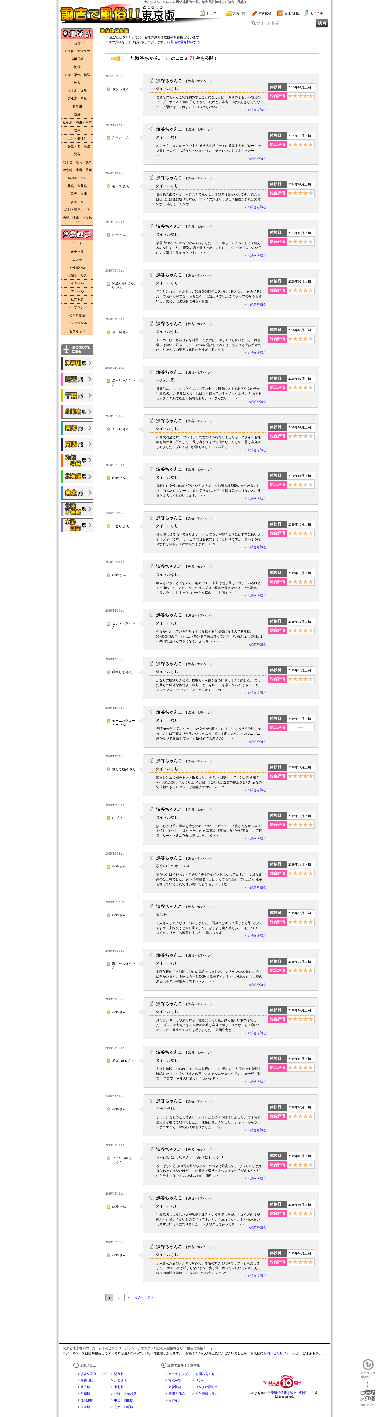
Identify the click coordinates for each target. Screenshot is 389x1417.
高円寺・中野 (77, 178)
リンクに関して (206, 1387)
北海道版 (120, 1380)
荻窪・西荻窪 (77, 186)
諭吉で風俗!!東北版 (77, 493)
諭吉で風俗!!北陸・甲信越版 (77, 509)
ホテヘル (77, 283)
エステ (77, 260)
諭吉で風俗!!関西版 (77, 444)
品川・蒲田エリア (77, 210)
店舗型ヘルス (77, 275)
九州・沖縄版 (123, 1407)
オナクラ (77, 252)
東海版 (85, 1407)
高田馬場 (77, 59)
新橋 (77, 115)
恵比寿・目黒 (77, 99)
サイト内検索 (268, 23)
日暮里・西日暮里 (77, 146)
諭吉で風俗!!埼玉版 (77, 379)
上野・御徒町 (77, 138)
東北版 (119, 1387)
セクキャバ (77, 331)
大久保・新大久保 (77, 51)
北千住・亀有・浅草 (77, 162)
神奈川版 (87, 1380)
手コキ (77, 244)
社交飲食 (77, 299)
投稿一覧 (238, 13)
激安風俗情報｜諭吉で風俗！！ (290, 1393)
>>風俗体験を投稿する (183, 42)
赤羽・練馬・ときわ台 (77, 219)
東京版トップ (178, 1374)
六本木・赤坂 (77, 91)
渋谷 (77, 83)
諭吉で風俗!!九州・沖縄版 (77, 460)
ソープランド (77, 307)
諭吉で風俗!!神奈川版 (77, 363)
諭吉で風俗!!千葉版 (77, 395)
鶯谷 (77, 154)
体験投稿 (264, 13)
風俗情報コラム (206, 1394)
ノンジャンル (77, 323)
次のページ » (143, 1297)
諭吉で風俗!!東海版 (77, 428)
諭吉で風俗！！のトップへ (367, 1393)
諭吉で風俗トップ (93, 1374)
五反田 (77, 107)
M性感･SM (77, 268)
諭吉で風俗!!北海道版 (77, 476)
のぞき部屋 (77, 315)
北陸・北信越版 (125, 1394)
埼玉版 (85, 1387)
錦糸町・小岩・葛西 (77, 170)
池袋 (77, 67)
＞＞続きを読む (255, 110)
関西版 (119, 1374)
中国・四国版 (123, 1400)
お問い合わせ (205, 1374)
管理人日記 (292, 13)
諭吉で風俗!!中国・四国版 (77, 525)
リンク (200, 1380)
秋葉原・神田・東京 (77, 122)
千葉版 (85, 1394)
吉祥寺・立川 (77, 194)
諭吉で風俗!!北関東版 (77, 412)
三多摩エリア (77, 202)
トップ (211, 13)
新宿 (77, 43)
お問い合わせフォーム (279, 1353)
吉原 (77, 130)
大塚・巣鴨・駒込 (77, 75)
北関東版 (87, 1400)
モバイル (316, 13)
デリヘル (77, 291)
